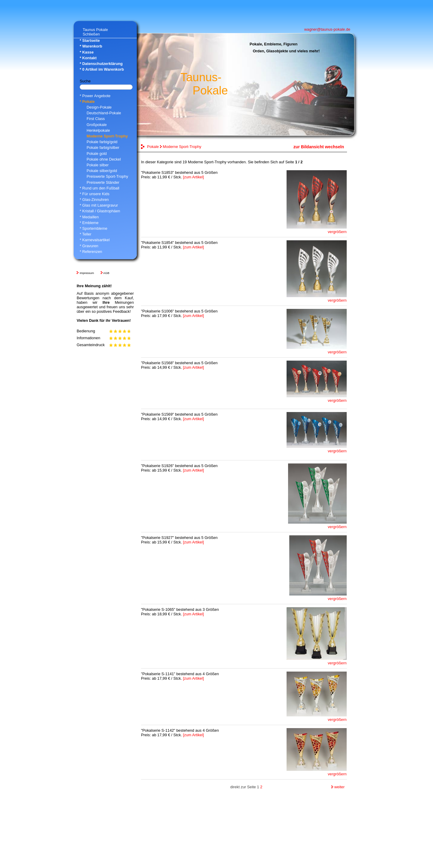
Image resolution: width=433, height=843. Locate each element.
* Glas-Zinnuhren (94, 199)
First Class (96, 118)
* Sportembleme (93, 228)
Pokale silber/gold (102, 170)
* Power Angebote (95, 96)
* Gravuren (89, 246)
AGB (106, 273)
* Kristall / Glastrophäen (100, 211)
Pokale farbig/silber (103, 147)
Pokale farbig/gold (102, 142)
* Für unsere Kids (94, 194)
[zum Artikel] (193, 177)
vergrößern (337, 231)
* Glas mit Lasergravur (99, 205)
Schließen (91, 34)
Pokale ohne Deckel (104, 159)
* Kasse (87, 52)
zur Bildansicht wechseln (318, 146)
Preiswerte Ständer (103, 182)
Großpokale (97, 124)
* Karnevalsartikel (95, 240)
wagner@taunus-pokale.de (327, 29)
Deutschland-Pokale (104, 113)
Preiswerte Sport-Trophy (107, 176)
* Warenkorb (91, 46)
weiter (338, 787)
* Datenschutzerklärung (101, 63)
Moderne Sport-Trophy (107, 136)
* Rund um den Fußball (99, 188)
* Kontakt (88, 58)
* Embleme (89, 222)
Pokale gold (97, 153)
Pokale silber (98, 165)
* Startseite (90, 40)
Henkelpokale (98, 130)
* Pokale (87, 101)
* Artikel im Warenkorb (102, 69)
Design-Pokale (99, 107)
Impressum (87, 273)
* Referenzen (91, 251)
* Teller (85, 234)
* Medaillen (89, 217)
